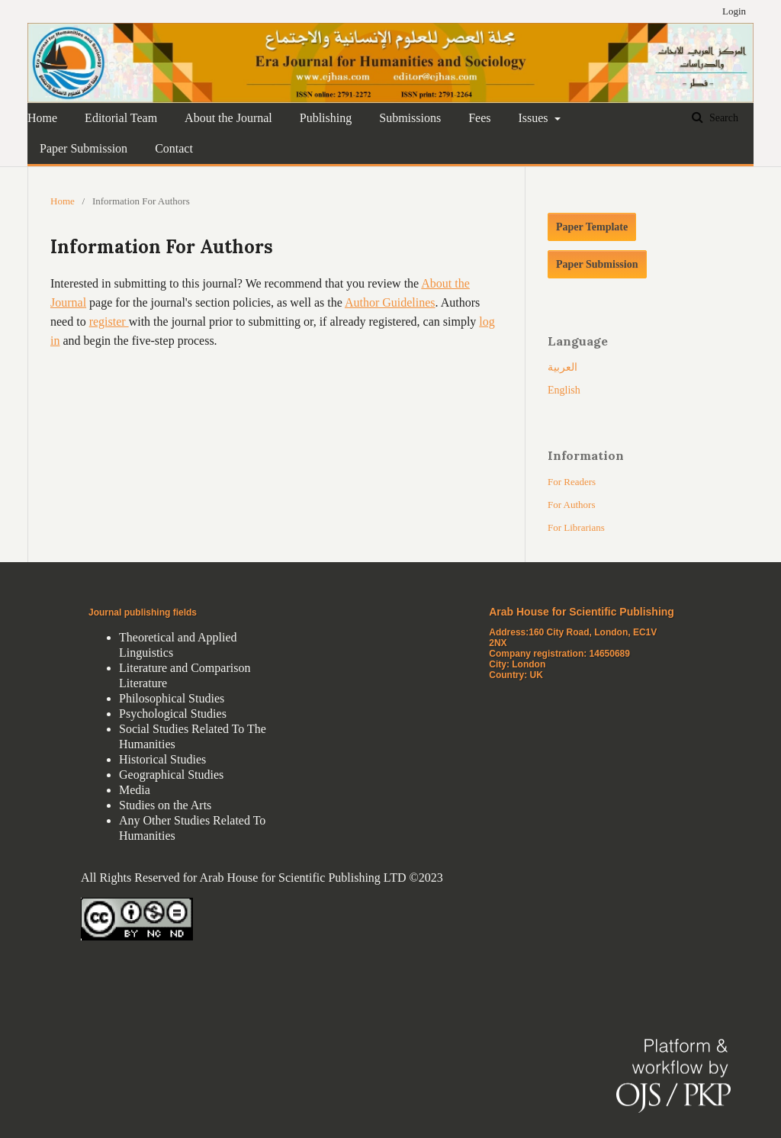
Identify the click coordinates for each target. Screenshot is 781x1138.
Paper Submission (83, 148)
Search (722, 118)
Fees (479, 117)
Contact (174, 148)
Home (42, 117)
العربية (562, 367)
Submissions (410, 117)
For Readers (572, 481)
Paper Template (592, 227)
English (564, 390)
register (109, 321)
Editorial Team (121, 117)
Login (734, 11)
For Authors (571, 504)
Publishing (326, 117)
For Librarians (576, 527)
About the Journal (228, 117)
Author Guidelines (390, 302)
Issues (534, 117)
